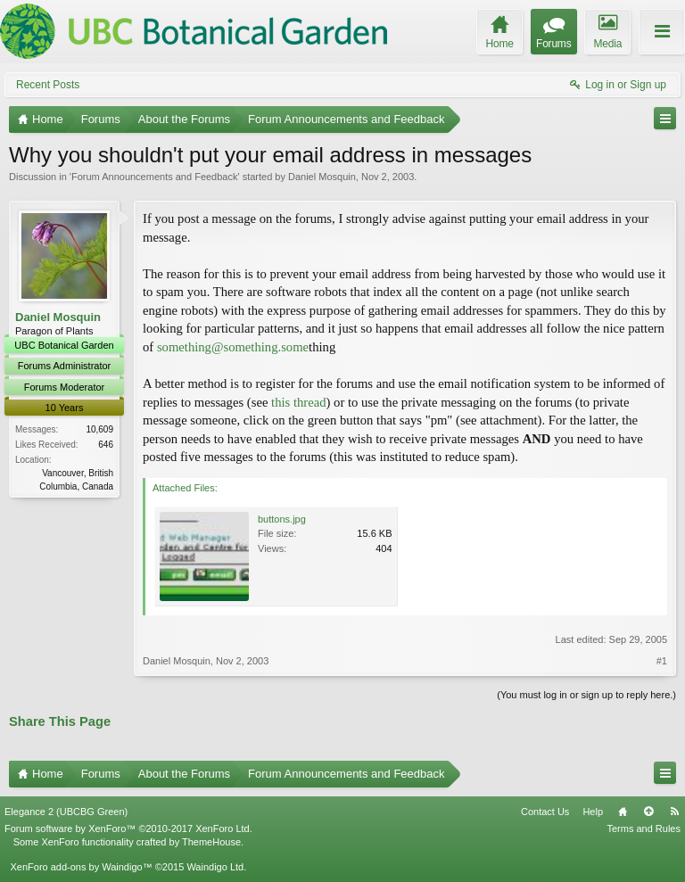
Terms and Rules (644, 828)
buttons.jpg (282, 519)
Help (592, 811)
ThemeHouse (211, 842)
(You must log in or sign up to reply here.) (586, 694)
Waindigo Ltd (214, 866)
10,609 (99, 429)
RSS (674, 811)
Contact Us (545, 811)
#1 (661, 660)
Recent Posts (47, 84)
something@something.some (233, 347)
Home (622, 811)
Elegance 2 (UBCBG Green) (66, 811)
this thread (298, 402)
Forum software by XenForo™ (128, 828)
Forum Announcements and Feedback (154, 176)
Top (648, 811)
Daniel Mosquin (322, 176)
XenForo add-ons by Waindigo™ (81, 866)
